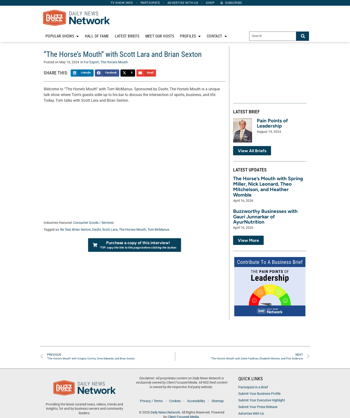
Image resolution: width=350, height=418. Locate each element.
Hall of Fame (97, 36)
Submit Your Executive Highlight (261, 400)
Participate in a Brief (253, 387)
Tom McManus (158, 230)
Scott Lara (110, 230)
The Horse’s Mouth (114, 62)
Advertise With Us (251, 414)
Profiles (190, 36)
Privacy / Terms (151, 401)
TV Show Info (122, 3)
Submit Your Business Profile (259, 394)
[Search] (302, 36)
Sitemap (218, 401)
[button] (82, 73)
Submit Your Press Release (257, 407)
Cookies (175, 401)
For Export (91, 62)
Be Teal (65, 230)
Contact (217, 36)
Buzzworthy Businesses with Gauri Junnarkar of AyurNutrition (265, 216)
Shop (210, 3)
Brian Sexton (81, 230)
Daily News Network (165, 412)
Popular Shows (62, 36)
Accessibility (196, 401)
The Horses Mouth (132, 230)
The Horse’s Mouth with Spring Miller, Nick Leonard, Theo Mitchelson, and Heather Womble (268, 186)
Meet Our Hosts (159, 36)
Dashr (96, 230)
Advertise (182, 3)
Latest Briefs (127, 36)
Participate (150, 3)
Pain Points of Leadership (272, 123)
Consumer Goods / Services (93, 223)
